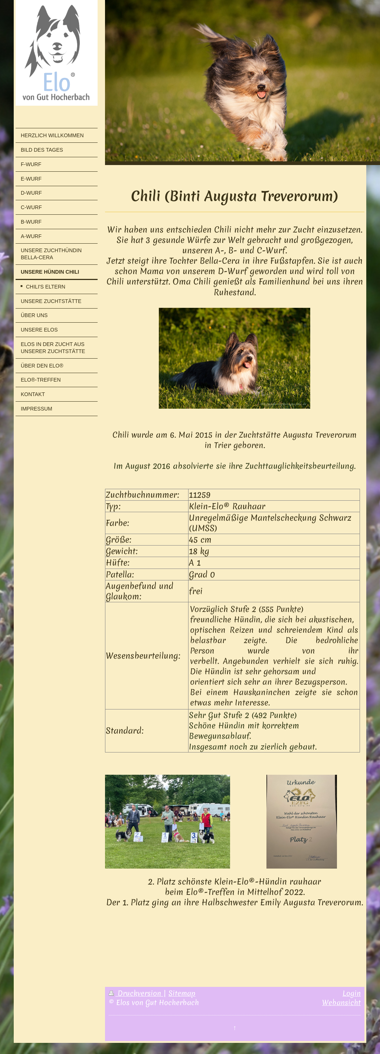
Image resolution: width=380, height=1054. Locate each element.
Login (352, 993)
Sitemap (182, 993)
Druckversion (136, 993)
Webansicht (341, 1002)
